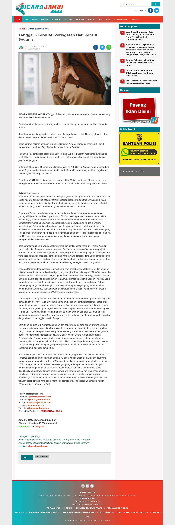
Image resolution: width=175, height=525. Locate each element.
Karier (156, 512)
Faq (87, 517)
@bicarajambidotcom (40, 396)
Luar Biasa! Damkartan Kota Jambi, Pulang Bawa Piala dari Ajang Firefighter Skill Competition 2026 (140, 36)
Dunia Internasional (38, 28)
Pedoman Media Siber (117, 508)
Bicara (34, 19)
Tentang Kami (53, 508)
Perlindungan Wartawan (89, 508)
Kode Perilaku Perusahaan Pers (79, 512)
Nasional (44, 19)
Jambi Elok (80, 19)
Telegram (39, 426)
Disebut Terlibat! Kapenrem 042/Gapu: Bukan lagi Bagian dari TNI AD (140, 72)
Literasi (91, 19)
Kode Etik (20, 512)
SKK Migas (56, 19)
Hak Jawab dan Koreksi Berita (44, 512)
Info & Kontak (107, 512)
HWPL (100, 19)
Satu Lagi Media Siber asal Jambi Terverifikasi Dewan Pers (142, 82)
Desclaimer (123, 512)
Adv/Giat (135, 19)
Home (18, 19)
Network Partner (121, 19)
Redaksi (68, 508)
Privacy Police (140, 512)
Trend (26, 19)
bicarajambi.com (38, 446)
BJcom (86, 520)
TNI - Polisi (68, 19)
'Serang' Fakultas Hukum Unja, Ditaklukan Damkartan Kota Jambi (140, 62)
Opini (108, 19)
